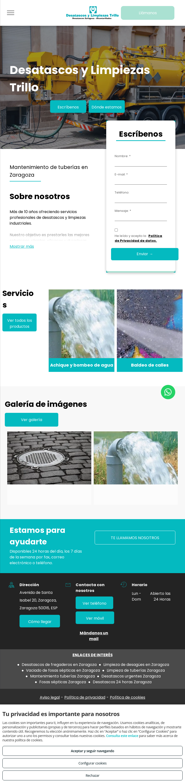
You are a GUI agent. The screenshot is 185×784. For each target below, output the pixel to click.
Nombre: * (123, 156)
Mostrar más (22, 246)
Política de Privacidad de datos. (138, 238)
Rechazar (92, 775)
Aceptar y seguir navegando (92, 751)
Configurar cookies (93, 763)
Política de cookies (127, 697)
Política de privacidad (84, 697)
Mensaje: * (123, 210)
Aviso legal (50, 697)
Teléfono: (122, 192)
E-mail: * (121, 174)
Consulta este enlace (122, 735)
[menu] (10, 13)
